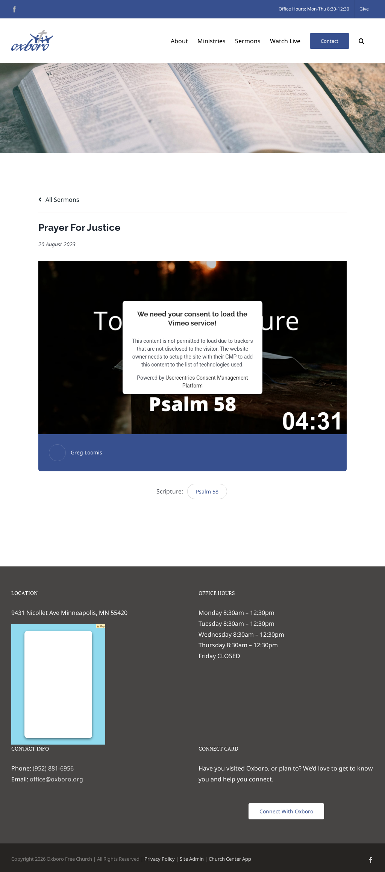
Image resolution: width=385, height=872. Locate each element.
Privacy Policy (159, 858)
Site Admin (192, 858)
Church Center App (230, 858)
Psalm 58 (207, 491)
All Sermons (58, 199)
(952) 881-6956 (53, 768)
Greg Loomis (86, 452)
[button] (361, 40)
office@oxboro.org (56, 779)
